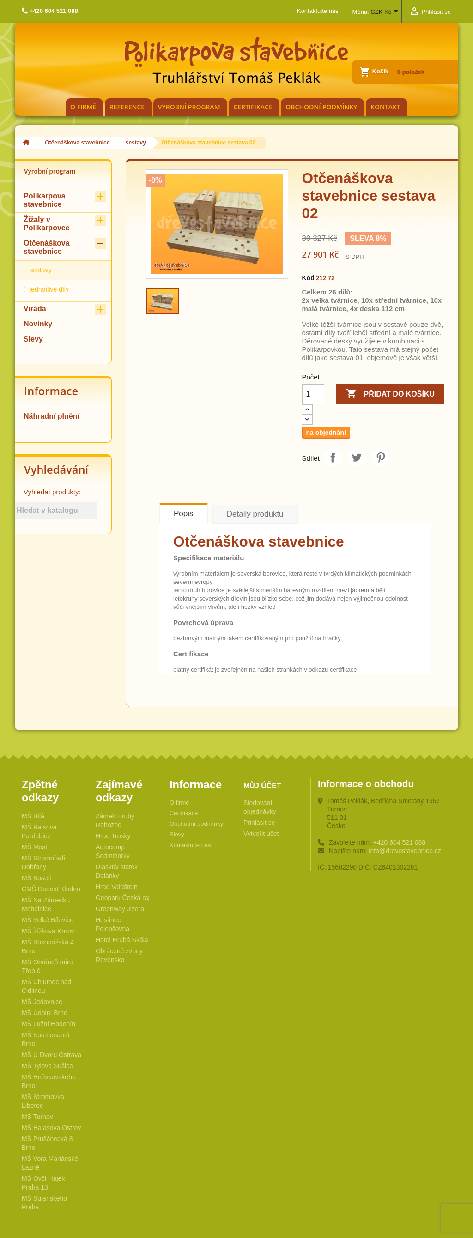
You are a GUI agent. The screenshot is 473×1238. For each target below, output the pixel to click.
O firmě (83, 106)
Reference (127, 106)
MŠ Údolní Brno (44, 1012)
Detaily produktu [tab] (255, 514)
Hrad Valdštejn (117, 886)
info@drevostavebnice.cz (405, 850)
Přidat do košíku (390, 394)
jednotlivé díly (49, 289)
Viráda (35, 309)
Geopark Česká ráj (123, 897)
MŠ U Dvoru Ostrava (51, 1054)
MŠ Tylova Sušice (47, 1066)
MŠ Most (34, 847)
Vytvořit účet (261, 833)
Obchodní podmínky (321, 106)
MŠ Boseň (37, 878)
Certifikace (252, 106)
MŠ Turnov (37, 1116)
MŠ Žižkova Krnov (48, 931)
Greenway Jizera (120, 909)
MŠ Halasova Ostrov (51, 1127)
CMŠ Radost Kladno (51, 889)
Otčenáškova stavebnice (47, 247)
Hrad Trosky (113, 836)
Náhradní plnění (51, 416)
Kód (308, 278)
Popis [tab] (184, 513)
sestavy (40, 270)
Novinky (38, 324)
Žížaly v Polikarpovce (47, 224)
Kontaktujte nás (318, 10)
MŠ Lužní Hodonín (48, 1024)
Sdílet (332, 457)
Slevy (33, 339)
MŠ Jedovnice (42, 1001)
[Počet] (313, 394)
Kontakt (385, 106)
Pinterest (380, 457)
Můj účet (262, 786)
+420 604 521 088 (399, 842)
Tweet (356, 457)
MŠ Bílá (33, 816)
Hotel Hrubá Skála (122, 940)
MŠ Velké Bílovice (47, 920)
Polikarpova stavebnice (45, 200)
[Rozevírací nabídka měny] (385, 12)
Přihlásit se (259, 822)
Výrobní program (189, 106)
